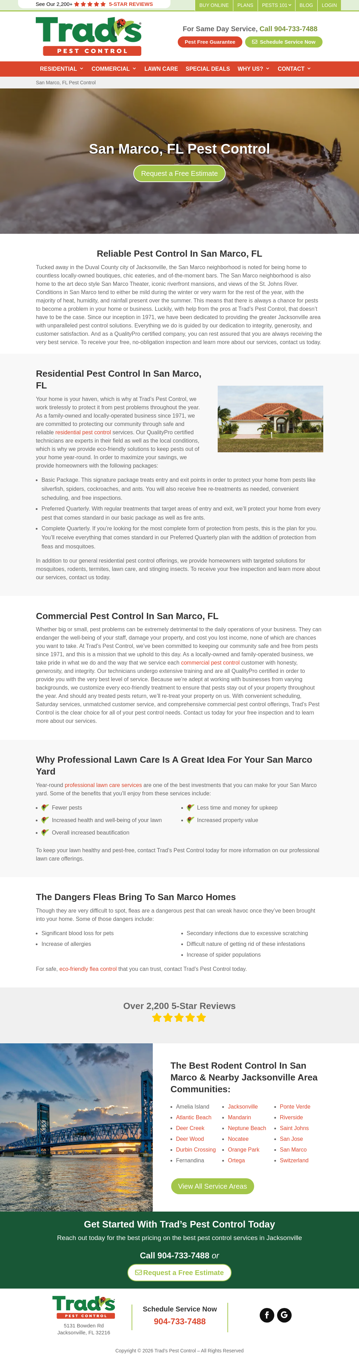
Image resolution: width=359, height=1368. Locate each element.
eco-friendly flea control (88, 969)
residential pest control (83, 432)
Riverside (291, 1117)
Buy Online (214, 5)
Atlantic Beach (193, 1117)
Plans (245, 5)
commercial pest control (210, 663)
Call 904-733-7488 (289, 29)
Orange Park (243, 1150)
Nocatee (238, 1139)
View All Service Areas (212, 1186)
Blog (306, 5)
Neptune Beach (247, 1128)
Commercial (111, 69)
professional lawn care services (103, 785)
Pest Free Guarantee (210, 42)
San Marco (293, 1150)
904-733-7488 (180, 1321)
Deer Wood (190, 1139)
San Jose (291, 1139)
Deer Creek (190, 1128)
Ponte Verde (295, 1107)
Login (329, 5)
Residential (58, 69)
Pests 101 (274, 5)
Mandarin (239, 1117)
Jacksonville (243, 1107)
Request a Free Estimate (179, 173)
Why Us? (250, 69)
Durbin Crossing (196, 1150)
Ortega (236, 1160)
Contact (291, 69)
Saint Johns (294, 1128)
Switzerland (294, 1160)
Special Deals (208, 69)
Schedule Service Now (283, 42)
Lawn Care (161, 69)
